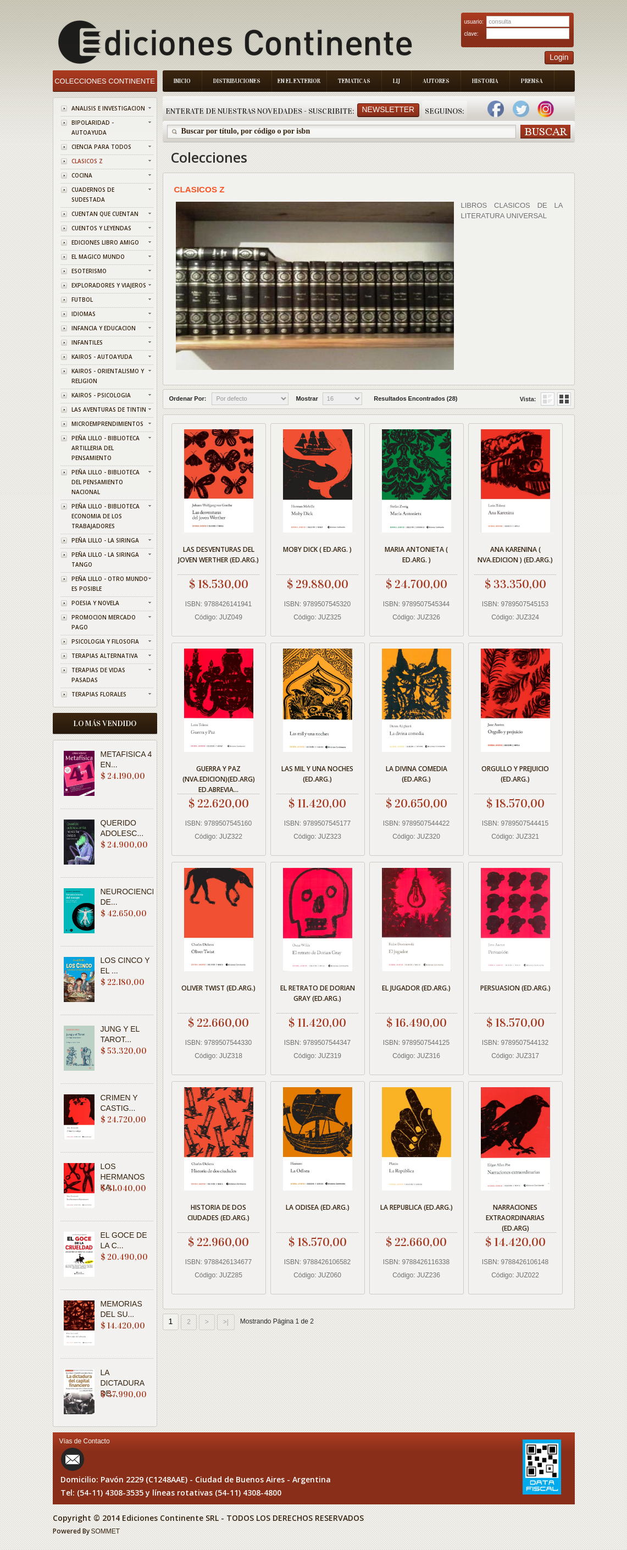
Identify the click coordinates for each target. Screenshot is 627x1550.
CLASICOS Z (87, 161)
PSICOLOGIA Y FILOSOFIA (105, 641)
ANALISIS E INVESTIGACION (108, 108)
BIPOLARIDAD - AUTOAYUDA (92, 127)
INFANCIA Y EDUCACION (103, 328)
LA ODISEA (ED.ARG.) (317, 1207)
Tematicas (354, 81)
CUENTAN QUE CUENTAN (104, 214)
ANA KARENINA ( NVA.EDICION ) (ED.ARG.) (515, 554)
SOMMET (105, 1531)
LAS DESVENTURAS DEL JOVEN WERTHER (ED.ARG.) (218, 554)
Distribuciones (236, 81)
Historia (485, 81)
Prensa (532, 81)
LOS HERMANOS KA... (123, 1177)
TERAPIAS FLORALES (98, 694)
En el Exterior (299, 81)
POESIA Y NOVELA (95, 603)
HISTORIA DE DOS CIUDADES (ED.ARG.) (218, 1212)
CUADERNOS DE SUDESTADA (92, 194)
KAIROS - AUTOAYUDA (101, 357)
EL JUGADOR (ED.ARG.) (416, 988)
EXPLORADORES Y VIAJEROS (108, 285)
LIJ (396, 81)
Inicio (182, 81)
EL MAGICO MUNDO (98, 257)
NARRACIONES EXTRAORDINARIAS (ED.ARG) (515, 1216)
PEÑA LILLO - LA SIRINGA (105, 540)
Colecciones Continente (104, 81)
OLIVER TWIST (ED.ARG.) (218, 988)
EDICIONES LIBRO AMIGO (105, 242)
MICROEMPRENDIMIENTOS (107, 424)
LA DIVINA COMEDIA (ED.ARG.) (416, 774)
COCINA (81, 175)
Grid (547, 399)
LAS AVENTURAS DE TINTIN (108, 409)
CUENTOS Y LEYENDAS (101, 228)
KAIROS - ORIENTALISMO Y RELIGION (107, 376)
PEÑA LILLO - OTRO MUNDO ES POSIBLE (109, 584)
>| (226, 1322)
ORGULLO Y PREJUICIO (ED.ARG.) (515, 774)
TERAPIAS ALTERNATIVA (104, 656)
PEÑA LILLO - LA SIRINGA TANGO (105, 559)
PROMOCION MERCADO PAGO (103, 622)
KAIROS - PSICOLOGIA (101, 395)
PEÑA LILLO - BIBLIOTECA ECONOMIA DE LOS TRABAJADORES (105, 516)
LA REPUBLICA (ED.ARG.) (416, 1207)
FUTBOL (82, 299)
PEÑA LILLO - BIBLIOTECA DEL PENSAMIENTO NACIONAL (105, 482)
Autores (436, 81)
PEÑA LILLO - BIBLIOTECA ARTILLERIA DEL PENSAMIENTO (105, 448)
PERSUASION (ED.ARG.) (515, 988)
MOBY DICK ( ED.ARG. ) (317, 549)
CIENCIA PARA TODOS (101, 147)
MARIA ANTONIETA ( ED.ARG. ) (416, 554)
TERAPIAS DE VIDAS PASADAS (98, 675)
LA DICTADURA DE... (123, 1383)
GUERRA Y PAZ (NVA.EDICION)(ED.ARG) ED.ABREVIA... (218, 777)
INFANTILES (87, 342)
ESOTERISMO (89, 271)
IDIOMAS (83, 314)
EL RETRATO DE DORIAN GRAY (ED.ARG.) (317, 993)
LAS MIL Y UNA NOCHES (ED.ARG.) (317, 774)
